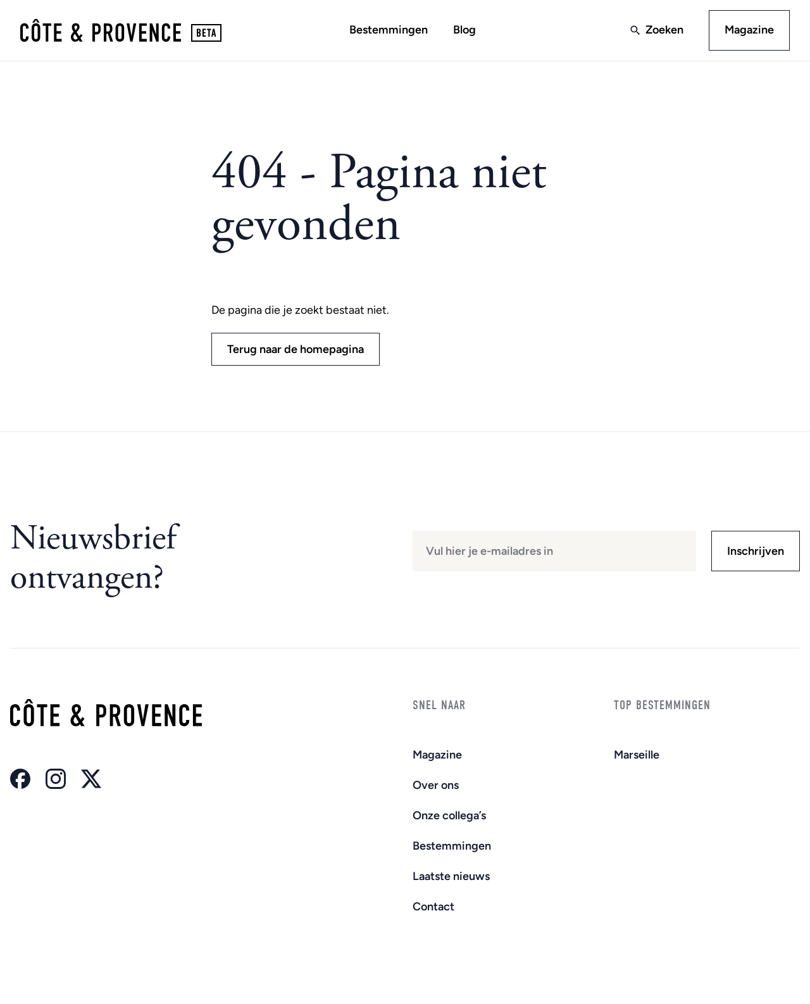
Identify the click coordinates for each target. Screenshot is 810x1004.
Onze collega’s (449, 815)
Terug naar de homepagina (295, 349)
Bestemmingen (388, 30)
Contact (433, 907)
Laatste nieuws (451, 876)
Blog (464, 30)
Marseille (636, 755)
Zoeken (664, 30)
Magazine (749, 30)
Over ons (436, 785)
